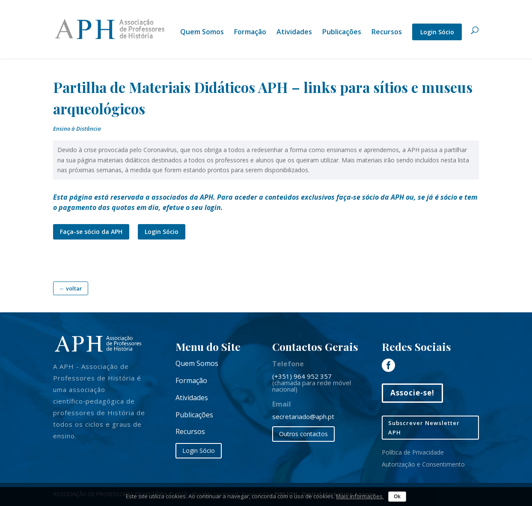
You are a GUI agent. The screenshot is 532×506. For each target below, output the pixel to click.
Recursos (387, 32)
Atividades (294, 32)
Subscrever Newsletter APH (424, 427)
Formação (250, 32)
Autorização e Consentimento (423, 464)
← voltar (70, 288)
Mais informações (360, 496)
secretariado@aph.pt (303, 416)
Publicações (341, 32)
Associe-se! (412, 393)
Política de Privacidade (413, 452)
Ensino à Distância (77, 128)
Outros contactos (303, 434)
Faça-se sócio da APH (91, 232)
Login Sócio (437, 32)
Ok (397, 497)
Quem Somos (202, 32)
